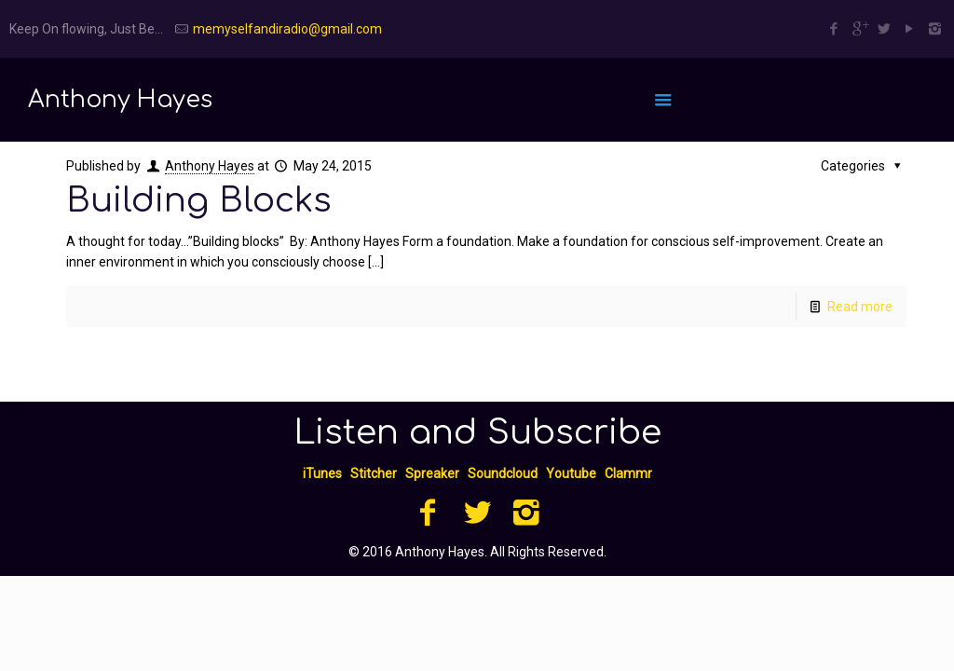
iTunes (322, 473)
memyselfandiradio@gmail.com (287, 28)
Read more (860, 306)
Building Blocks (199, 200)
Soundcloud (503, 473)
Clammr (628, 473)
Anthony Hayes (209, 165)
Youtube (571, 473)
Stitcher (373, 473)
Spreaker (432, 473)
